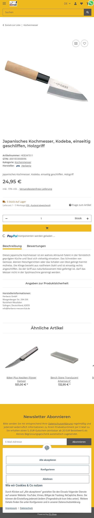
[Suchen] (87, 12)
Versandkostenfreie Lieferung (36, 188)
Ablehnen (47, 479)
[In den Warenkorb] (5, 35)
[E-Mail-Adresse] (35, 441)
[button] (75, 3)
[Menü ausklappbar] (4, 2)
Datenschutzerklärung (60, 423)
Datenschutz (26, 508)
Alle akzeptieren (47, 460)
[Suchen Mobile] (43, 12)
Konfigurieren (48, 469)
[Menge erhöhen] (87, 218)
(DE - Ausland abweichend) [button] (38, 205)
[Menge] (41, 218)
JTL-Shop (53, 514)
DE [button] (66, 3)
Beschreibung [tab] (12, 246)
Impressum (11, 508)
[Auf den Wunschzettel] (84, 43)
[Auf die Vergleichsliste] (76, 43)
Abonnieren (79, 441)
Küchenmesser (23, 162)
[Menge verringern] (6, 218)
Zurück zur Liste (12, 25)
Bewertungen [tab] (36, 246)
